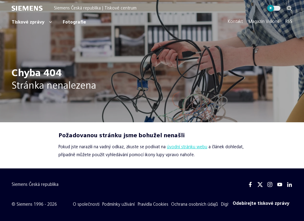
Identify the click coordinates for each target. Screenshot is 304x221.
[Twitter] (260, 184)
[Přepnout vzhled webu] (273, 8)
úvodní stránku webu (187, 146)
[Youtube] (279, 184)
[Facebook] (250, 184)
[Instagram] (270, 184)
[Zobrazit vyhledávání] (289, 8)
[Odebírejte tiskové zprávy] (261, 203)
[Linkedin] (289, 184)
